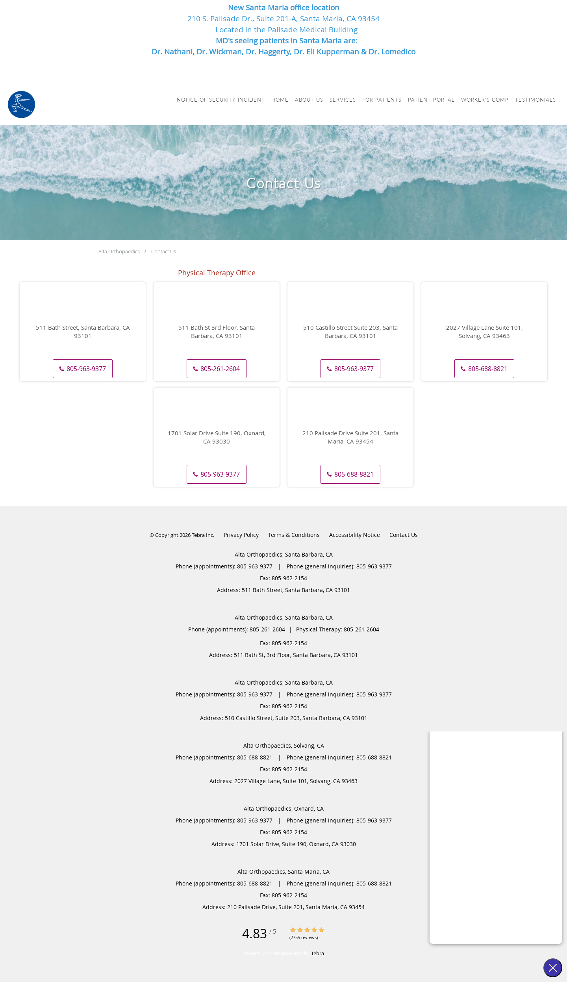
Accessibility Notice (354, 534)
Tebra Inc (202, 534)
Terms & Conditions (294, 534)
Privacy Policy (241, 534)
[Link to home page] (21, 104)
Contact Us (163, 251)
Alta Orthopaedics (119, 251)
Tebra (317, 953)
